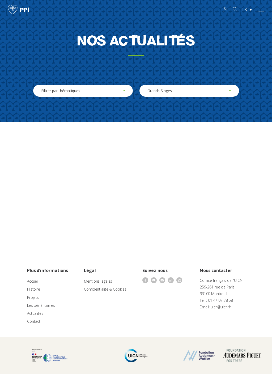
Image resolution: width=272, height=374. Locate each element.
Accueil (33, 281)
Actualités (35, 313)
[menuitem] (247, 9)
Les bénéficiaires (41, 305)
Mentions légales (98, 281)
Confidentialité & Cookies (105, 289)
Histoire (33, 289)
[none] (247, 9)
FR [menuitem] (244, 9)
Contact (33, 321)
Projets (33, 297)
